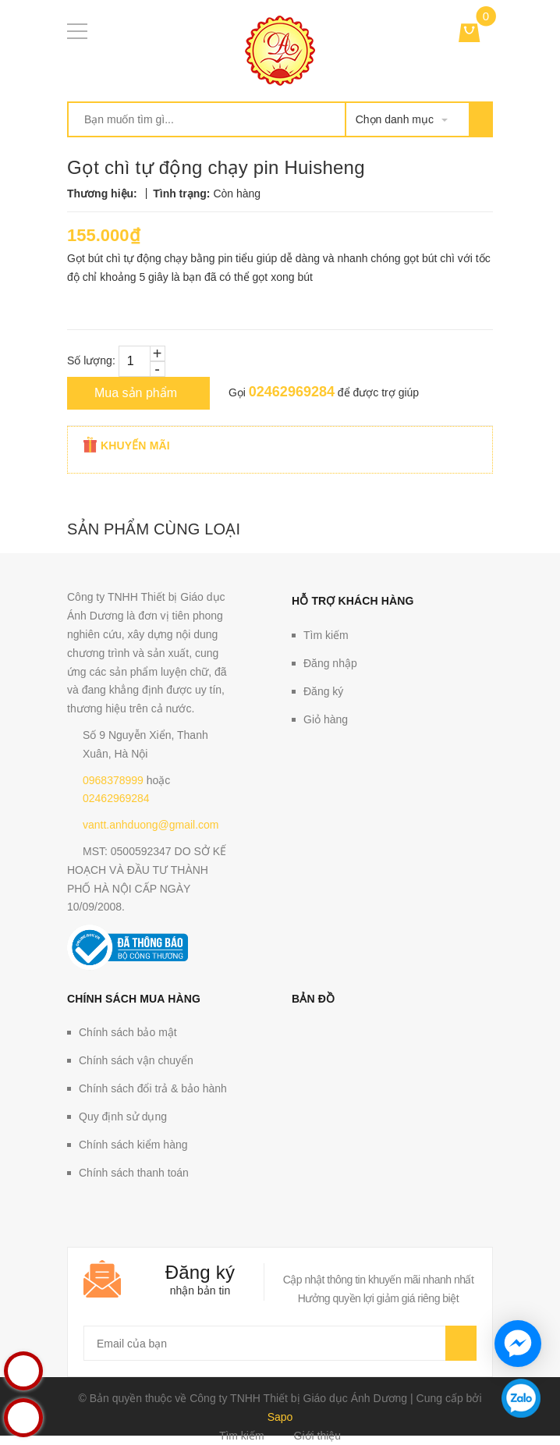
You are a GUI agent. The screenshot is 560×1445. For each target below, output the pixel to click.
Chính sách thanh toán (134, 1172)
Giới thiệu (318, 1435)
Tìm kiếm (326, 635)
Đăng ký (323, 691)
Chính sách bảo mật (128, 1032)
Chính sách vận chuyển (136, 1060)
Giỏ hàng (325, 719)
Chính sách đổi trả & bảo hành (153, 1088)
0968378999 (113, 780)
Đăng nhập (330, 663)
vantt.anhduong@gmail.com (151, 824)
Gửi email (461, 1343)
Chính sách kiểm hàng (133, 1144)
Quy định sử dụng (123, 1116)
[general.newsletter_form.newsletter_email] (280, 1343)
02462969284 (292, 391)
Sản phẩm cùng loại (153, 529)
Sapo (280, 1417)
